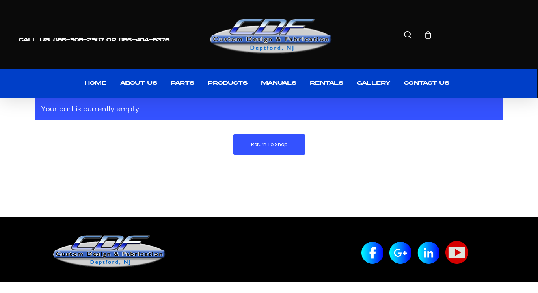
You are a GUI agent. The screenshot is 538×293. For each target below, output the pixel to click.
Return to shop (269, 144)
